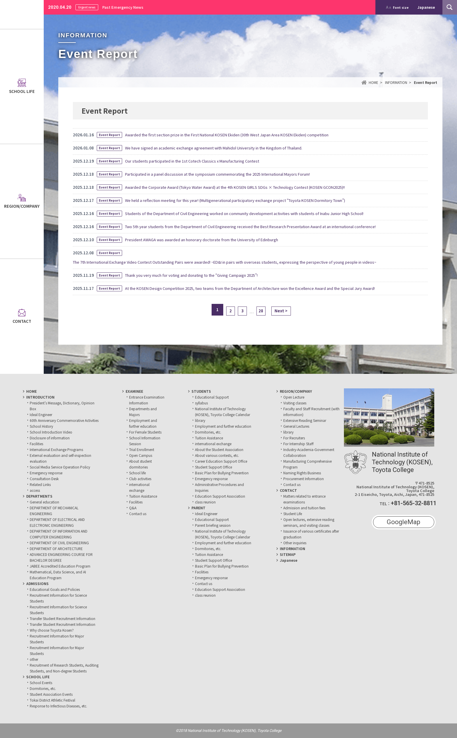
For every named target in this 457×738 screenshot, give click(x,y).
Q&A (132, 507)
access (35, 490)
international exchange (213, 443)
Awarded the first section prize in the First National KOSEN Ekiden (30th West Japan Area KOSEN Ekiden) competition (226, 135)
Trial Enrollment (141, 449)
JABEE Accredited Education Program (60, 565)
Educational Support (212, 396)
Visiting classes (294, 402)
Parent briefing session (213, 525)
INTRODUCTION (40, 396)
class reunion (205, 501)
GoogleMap (403, 522)
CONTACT (288, 490)
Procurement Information (303, 478)
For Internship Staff (298, 443)
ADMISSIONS (37, 583)
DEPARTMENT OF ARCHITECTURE (56, 548)
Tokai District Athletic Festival (52, 700)
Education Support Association (220, 496)
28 (262, 309)
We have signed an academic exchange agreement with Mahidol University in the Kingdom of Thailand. (213, 148)
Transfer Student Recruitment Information (62, 618)
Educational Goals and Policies (55, 589)
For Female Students (145, 431)
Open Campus (140, 455)
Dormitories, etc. (43, 688)
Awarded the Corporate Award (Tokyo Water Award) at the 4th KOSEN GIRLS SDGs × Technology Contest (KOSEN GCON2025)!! (235, 187)
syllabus (201, 402)
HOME (31, 391)
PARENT (198, 507)
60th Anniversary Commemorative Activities (64, 420)
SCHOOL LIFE (38, 676)
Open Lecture (293, 396)
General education (44, 501)
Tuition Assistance (143, 496)
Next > (285, 309)
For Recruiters (294, 437)
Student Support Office (213, 466)
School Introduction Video (51, 431)
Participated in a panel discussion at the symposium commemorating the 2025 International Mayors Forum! (217, 174)
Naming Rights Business (302, 472)
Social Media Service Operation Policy (60, 466)
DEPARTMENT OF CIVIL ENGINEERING (59, 542)
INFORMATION (292, 548)
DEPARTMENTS (39, 496)
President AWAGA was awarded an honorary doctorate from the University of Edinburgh (201, 239)
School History (41, 426)
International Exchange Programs (56, 449)
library (200, 420)
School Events (41, 682)
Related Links (40, 484)
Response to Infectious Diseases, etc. (58, 705)
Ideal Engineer (41, 414)
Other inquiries (294, 542)
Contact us (137, 513)
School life (137, 472)
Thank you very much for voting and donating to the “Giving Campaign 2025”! (191, 275)
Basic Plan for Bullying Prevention (222, 472)
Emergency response (46, 472)
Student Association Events (51, 694)
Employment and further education (223, 426)
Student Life (292, 513)
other (34, 659)
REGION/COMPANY (296, 391)
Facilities (36, 443)
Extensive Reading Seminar (304, 420)
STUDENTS (201, 391)
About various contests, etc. (217, 455)
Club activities (140, 478)
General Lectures (296, 426)
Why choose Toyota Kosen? (52, 630)
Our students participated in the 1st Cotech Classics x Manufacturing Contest (192, 161)
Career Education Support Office (221, 461)
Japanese (288, 560)
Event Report (109, 135)
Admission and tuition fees (304, 507)
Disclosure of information (50, 437)
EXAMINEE (134, 391)
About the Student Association (219, 449)
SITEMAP (288, 554)
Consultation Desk (44, 478)
